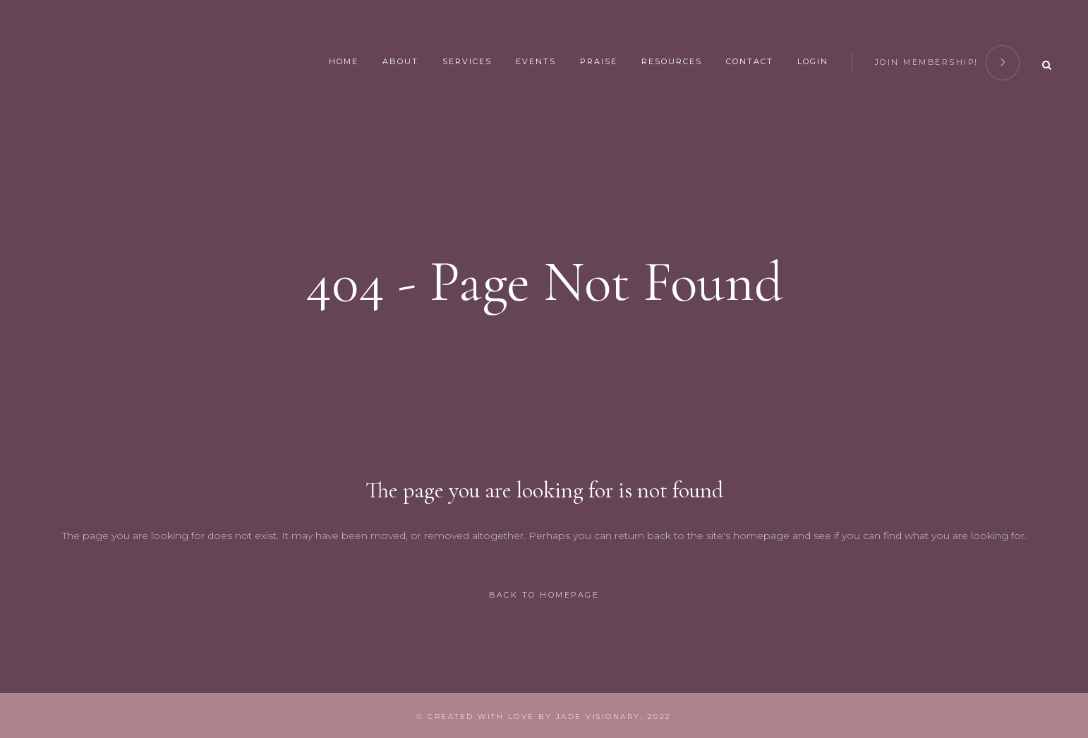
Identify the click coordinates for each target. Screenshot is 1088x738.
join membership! (947, 60)
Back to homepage (544, 595)
